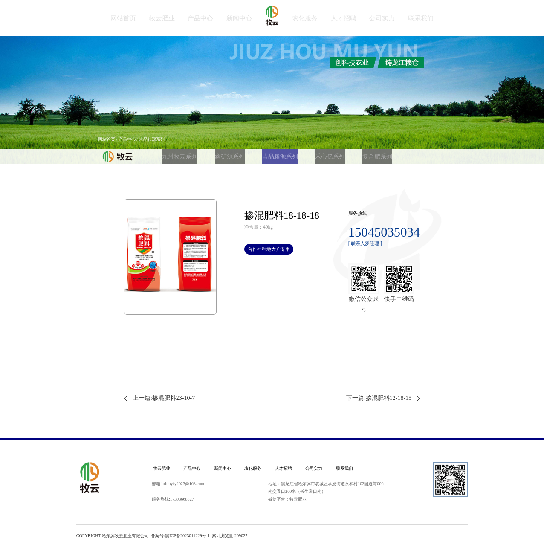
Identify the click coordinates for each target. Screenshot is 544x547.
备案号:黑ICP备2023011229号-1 (180, 535)
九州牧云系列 (176, 153)
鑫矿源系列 (219, 153)
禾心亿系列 (305, 153)
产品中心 (127, 139)
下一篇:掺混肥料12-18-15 (378, 398)
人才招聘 (283, 468)
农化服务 (252, 468)
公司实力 (313, 468)
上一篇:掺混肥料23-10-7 (164, 398)
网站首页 (106, 139)
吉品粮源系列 (262, 153)
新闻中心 (222, 468)
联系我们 (344, 468)
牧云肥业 (161, 468)
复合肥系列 (346, 153)
